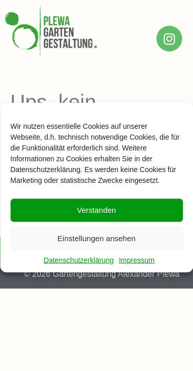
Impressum (136, 264)
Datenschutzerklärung (79, 264)
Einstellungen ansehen (97, 243)
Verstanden (96, 214)
